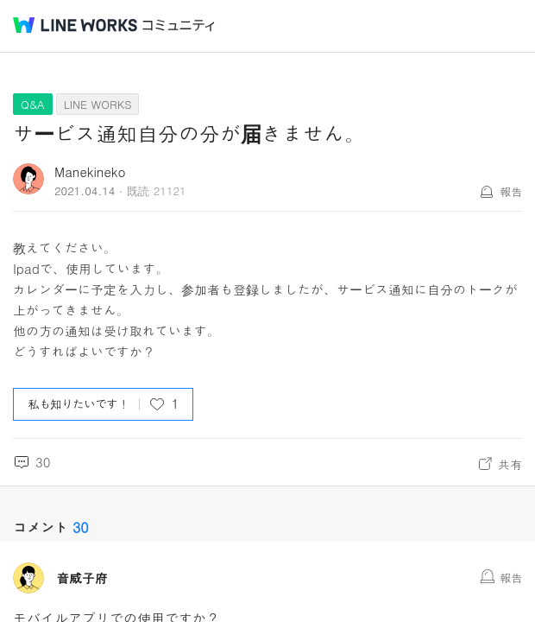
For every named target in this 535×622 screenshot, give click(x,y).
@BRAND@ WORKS (75, 25)
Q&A (33, 104)
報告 (511, 191)
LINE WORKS (98, 104)
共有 (510, 464)
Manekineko (89, 171)
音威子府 (82, 578)
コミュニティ (178, 25)
